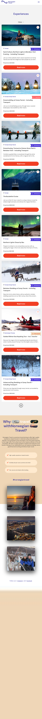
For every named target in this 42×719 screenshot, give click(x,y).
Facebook (29, 581)
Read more (21, 67)
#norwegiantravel (21, 479)
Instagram (20, 581)
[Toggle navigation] (38, 2)
